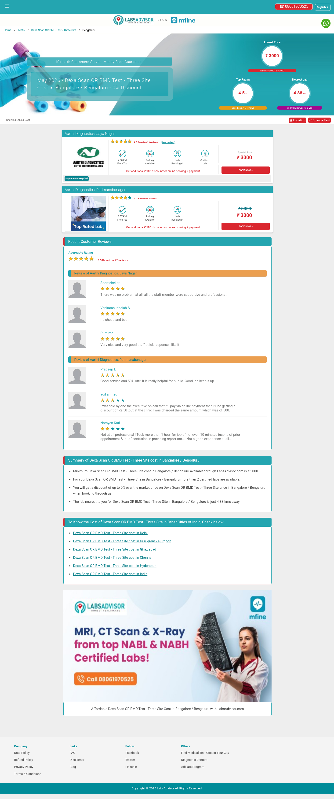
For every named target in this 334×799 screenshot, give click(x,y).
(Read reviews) (168, 142)
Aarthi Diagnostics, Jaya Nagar (90, 133)
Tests (21, 30)
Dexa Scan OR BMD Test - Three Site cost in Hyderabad (114, 566)
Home (7, 30)
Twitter (130, 760)
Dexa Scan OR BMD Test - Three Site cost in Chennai (112, 557)
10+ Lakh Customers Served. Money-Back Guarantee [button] (99, 61)
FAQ (72, 753)
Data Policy (22, 753)
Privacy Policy (23, 767)
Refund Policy (23, 760)
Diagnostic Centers (194, 760)
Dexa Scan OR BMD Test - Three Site (53, 30)
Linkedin (131, 767)
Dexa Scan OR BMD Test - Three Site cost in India (110, 574)
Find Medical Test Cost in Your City (205, 753)
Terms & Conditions (27, 774)
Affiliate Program (192, 767)
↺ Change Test (319, 120)
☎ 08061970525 (294, 6)
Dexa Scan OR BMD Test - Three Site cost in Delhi (110, 533)
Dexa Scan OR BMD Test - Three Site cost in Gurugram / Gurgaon (122, 541)
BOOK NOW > (245, 170)
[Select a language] (322, 7)
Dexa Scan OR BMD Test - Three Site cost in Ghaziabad (114, 549)
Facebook (132, 753)
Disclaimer (77, 760)
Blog (73, 767)
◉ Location (297, 120)
